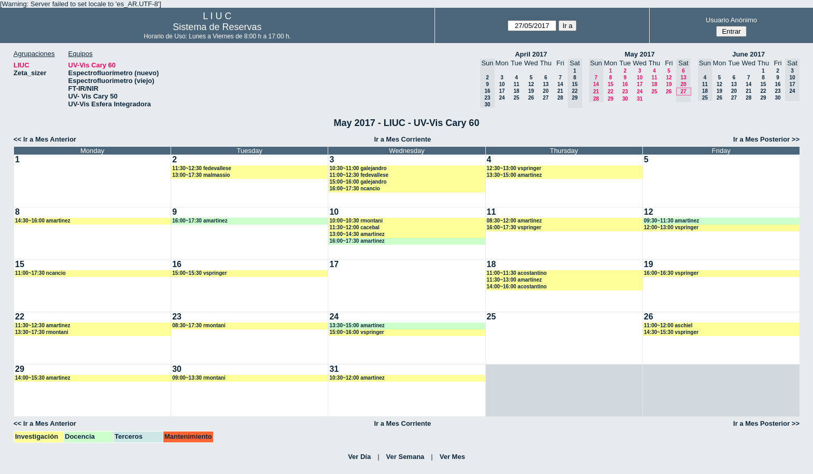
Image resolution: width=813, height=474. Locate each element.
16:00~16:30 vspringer (671, 273)
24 (501, 98)
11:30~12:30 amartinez (42, 325)
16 (625, 84)
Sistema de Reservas (217, 27)
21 (560, 91)
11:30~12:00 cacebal (354, 227)
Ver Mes (452, 457)
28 (560, 98)
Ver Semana (405, 457)
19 (531, 91)
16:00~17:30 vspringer (514, 227)
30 (625, 99)
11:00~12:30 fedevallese (358, 175)
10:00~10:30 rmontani (356, 221)
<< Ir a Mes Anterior (44, 139)
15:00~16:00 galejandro (357, 182)
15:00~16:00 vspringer (356, 332)
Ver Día (359, 457)
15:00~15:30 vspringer (199, 273)
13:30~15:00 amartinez (514, 175)
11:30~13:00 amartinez (514, 280)
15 (610, 84)
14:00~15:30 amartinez (42, 378)
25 (516, 98)
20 (546, 91)
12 (531, 84)
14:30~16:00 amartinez (42, 221)
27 (546, 98)
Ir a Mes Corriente (402, 139)
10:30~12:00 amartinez (356, 378)
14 (560, 84)
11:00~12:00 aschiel (668, 325)
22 (610, 91)
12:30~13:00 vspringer (514, 168)
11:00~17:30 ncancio (40, 273)
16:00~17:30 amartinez (199, 221)
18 (516, 91)
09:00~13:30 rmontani (199, 378)
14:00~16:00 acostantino (517, 286)
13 (546, 84)
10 (501, 84)
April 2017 (531, 54)
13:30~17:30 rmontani (41, 332)
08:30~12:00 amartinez (514, 221)
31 (639, 99)
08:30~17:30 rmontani (199, 325)
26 (531, 98)
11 (516, 84)
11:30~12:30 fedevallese (201, 168)
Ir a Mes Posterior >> (766, 139)
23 (625, 91)
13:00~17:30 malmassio (201, 175)
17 (501, 91)
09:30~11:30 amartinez (671, 221)
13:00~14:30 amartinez (356, 234)
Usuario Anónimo (731, 20)
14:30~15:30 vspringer (671, 332)
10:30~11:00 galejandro (357, 168)
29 (610, 99)
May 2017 (640, 54)
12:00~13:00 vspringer (671, 227)
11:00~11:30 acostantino (517, 273)
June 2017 (748, 54)
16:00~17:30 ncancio (354, 188)
